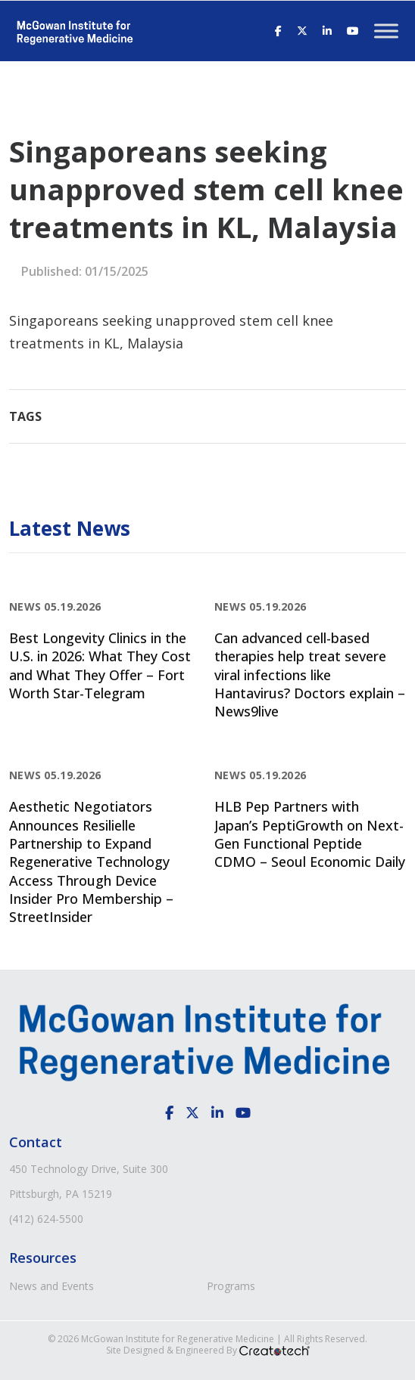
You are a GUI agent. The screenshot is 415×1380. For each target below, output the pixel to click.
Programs (231, 1286)
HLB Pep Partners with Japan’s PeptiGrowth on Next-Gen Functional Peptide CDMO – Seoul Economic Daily (309, 834)
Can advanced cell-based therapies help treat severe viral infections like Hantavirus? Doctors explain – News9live (309, 674)
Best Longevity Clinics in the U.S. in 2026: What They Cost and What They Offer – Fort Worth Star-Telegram (100, 665)
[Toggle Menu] (386, 30)
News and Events (51, 1286)
